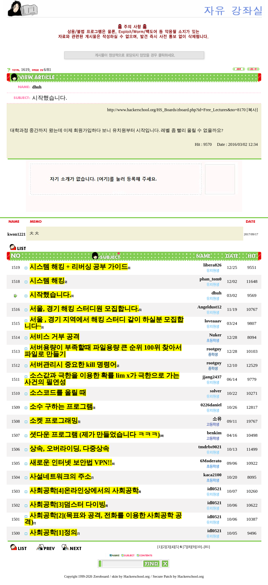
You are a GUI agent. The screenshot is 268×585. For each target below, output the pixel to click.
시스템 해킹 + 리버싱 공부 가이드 (79, 266)
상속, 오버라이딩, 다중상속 (69, 448)
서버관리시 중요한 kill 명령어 (73, 364)
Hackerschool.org (137, 576)
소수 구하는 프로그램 (61, 406)
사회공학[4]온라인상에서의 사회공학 (84, 490)
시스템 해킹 (47, 280)
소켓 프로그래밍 (54, 420)
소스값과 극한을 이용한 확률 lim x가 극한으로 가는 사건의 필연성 (101, 379)
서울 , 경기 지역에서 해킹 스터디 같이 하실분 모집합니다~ (104, 323)
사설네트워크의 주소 (60, 476)
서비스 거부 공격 (54, 336)
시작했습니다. (50, 294)
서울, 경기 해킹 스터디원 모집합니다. (84, 308)
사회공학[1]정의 (53, 532)
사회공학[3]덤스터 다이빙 (67, 504)
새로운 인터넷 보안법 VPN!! (71, 462)
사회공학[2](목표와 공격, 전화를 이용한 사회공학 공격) (103, 519)
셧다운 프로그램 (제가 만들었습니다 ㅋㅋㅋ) (95, 434)
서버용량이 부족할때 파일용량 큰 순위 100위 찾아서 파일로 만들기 (103, 351)
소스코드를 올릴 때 (58, 392)
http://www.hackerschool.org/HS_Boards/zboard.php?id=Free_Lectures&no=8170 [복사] (182, 109)
